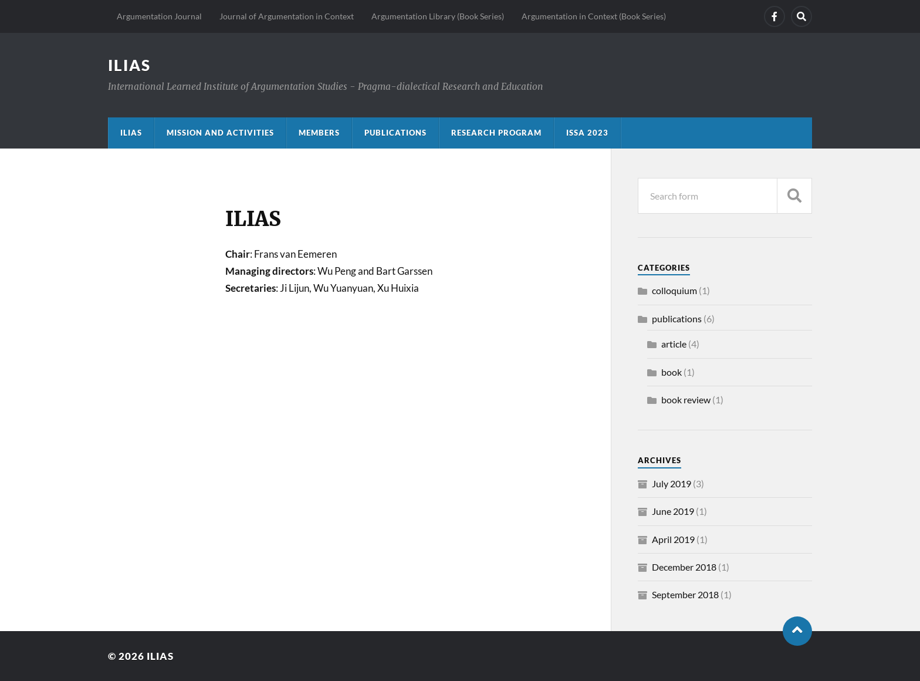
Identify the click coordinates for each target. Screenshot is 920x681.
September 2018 (685, 594)
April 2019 (673, 539)
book (671, 371)
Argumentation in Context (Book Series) (594, 16)
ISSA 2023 (587, 132)
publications (677, 318)
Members (319, 132)
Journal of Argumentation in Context (286, 16)
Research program (496, 132)
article (673, 343)
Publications (395, 132)
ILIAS (129, 65)
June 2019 (673, 511)
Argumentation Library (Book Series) (437, 16)
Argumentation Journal (159, 16)
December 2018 (684, 566)
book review (686, 399)
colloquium (674, 290)
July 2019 (671, 483)
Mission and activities (220, 132)
